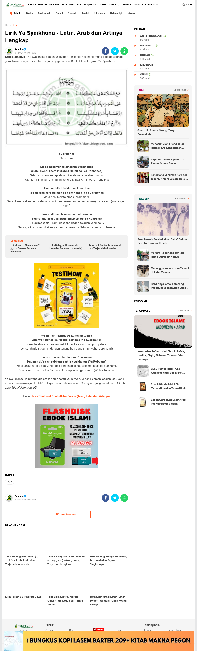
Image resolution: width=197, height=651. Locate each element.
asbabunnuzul (151, 36)
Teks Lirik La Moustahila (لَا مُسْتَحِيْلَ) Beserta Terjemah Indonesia (25, 248)
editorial (147, 45)
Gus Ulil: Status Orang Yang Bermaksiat (156, 132)
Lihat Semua (179, 90)
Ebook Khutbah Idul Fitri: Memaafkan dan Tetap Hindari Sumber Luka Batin (169, 386)
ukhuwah (99, 13)
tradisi (85, 13)
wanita (131, 13)
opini (144, 74)
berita (32, 5)
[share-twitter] (115, 51)
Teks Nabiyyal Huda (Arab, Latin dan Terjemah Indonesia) (65, 247)
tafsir (102, 5)
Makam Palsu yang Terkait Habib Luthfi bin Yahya (167, 255)
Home (8, 25)
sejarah (54, 5)
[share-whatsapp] (124, 51)
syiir (10, 482)
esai (64, 5)
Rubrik (14, 13)
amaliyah (75, 5)
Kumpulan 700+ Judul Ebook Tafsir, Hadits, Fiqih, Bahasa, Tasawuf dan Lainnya (161, 355)
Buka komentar (66, 514)
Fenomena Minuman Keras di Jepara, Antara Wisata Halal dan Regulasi (169, 177)
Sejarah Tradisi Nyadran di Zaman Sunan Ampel (167, 161)
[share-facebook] (105, 51)
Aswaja (138, 5)
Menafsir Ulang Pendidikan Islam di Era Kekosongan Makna (167, 146)
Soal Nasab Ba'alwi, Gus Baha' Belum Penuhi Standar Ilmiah (162, 241)
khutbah (146, 65)
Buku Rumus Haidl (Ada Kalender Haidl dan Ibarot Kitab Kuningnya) (167, 371)
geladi (59, 13)
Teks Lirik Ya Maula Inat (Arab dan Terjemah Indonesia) (105, 247)
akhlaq (113, 5)
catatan (126, 5)
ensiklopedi (44, 13)
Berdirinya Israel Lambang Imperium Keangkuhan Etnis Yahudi (168, 286)
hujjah (42, 5)
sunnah (72, 13)
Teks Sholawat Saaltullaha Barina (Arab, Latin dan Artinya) (70, 396)
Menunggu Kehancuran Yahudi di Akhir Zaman (170, 270)
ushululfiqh (116, 13)
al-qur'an (89, 5)
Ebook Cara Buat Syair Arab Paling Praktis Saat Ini (168, 402)
